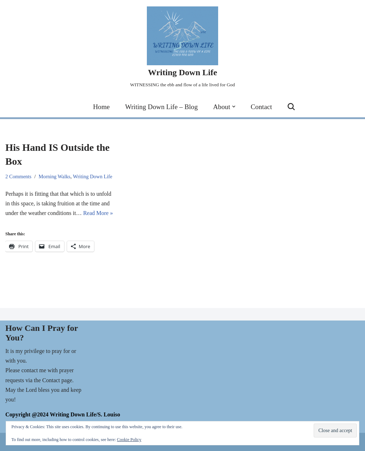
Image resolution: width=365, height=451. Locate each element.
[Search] (291, 106)
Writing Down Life (92, 176)
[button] (234, 106)
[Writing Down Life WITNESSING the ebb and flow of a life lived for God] (182, 47)
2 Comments (18, 176)
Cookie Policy (129, 439)
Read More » (98, 213)
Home (101, 107)
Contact (261, 107)
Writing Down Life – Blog (161, 107)
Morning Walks (54, 176)
